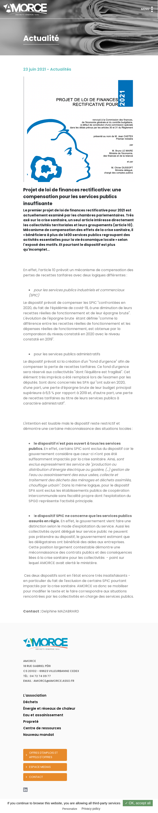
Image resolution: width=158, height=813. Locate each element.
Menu (148, 9)
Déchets (30, 702)
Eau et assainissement (43, 715)
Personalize (69, 808)
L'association (34, 695)
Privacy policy (91, 808)
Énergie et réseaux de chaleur (49, 708)
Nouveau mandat (38, 734)
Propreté (31, 721)
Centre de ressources (42, 728)
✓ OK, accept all (138, 803)
